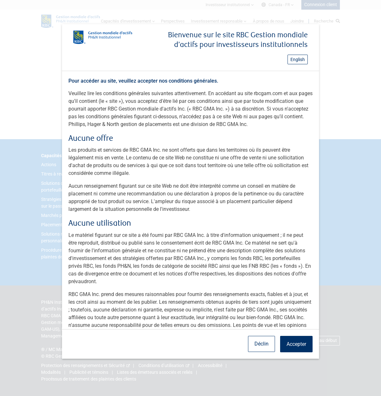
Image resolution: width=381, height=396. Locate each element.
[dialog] (190, 198)
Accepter (296, 344)
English (297, 59)
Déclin (261, 344)
